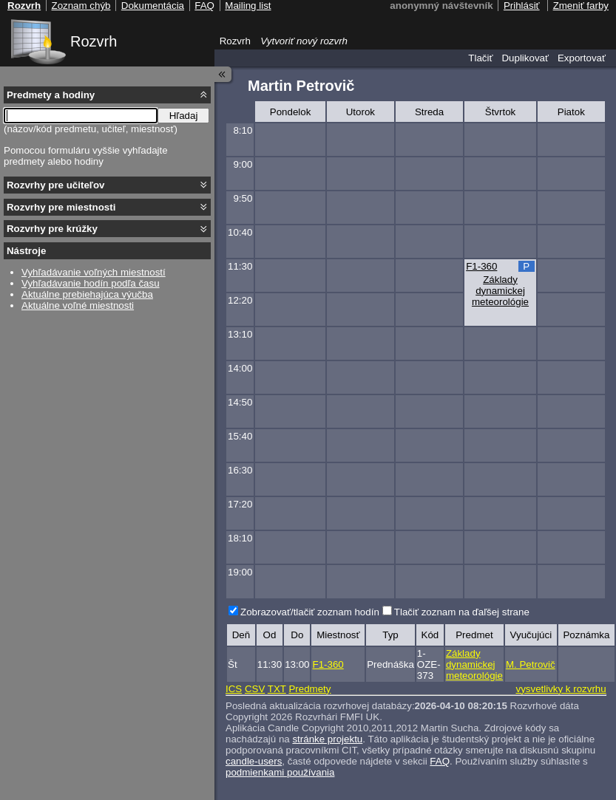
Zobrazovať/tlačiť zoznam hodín (309, 612)
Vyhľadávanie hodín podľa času (90, 283)
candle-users (254, 761)
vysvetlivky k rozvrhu (560, 688)
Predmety (309, 688)
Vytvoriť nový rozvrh (304, 41)
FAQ (440, 761)
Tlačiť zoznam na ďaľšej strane (461, 612)
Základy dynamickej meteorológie (500, 290)
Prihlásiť (522, 5)
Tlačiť (480, 58)
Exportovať (582, 58)
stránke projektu (327, 739)
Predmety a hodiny (51, 94)
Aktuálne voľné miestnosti (77, 305)
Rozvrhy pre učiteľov (56, 185)
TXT (277, 688)
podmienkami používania (280, 772)
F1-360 (481, 266)
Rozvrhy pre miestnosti (61, 207)
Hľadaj (183, 115)
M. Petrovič (530, 664)
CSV (255, 688)
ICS (234, 688)
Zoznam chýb (80, 5)
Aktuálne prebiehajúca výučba (87, 294)
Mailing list (248, 5)
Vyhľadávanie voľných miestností (93, 272)
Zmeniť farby (581, 5)
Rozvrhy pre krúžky (52, 228)
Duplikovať (525, 58)
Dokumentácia (152, 5)
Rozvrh (93, 41)
